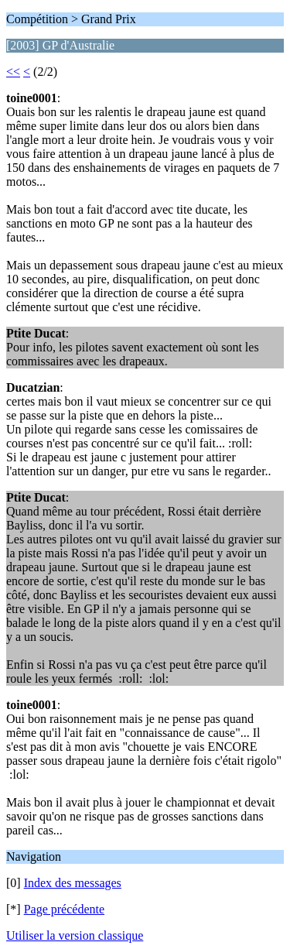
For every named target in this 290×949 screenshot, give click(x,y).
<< (13, 71)
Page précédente (64, 909)
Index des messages (72, 882)
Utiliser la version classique (74, 935)
